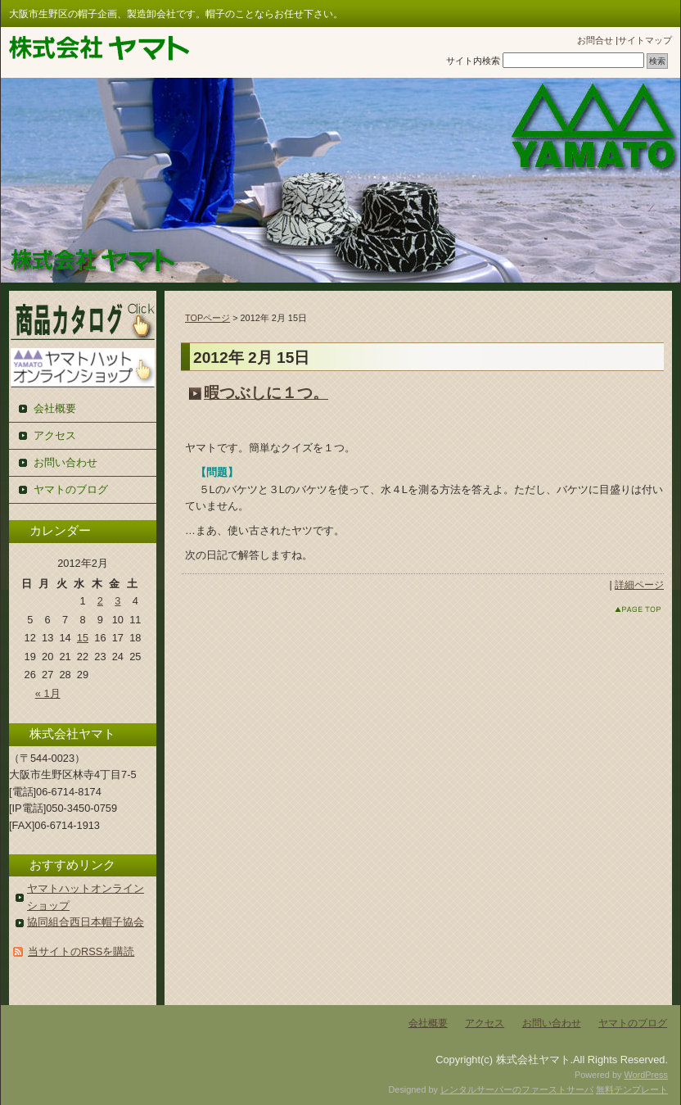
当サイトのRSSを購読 (81, 951)
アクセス (55, 435)
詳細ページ (639, 585)
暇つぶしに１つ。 (266, 392)
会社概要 (55, 408)
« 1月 (48, 693)
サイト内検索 (473, 61)
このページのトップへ (622, 609)
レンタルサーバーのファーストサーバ (516, 1089)
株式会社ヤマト (99, 48)
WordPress (646, 1075)
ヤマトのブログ (71, 489)
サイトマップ (645, 40)
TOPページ (207, 318)
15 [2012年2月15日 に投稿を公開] (82, 638)
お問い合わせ (65, 462)
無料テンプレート (632, 1089)
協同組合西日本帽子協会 (85, 922)
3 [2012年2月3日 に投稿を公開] (117, 601)
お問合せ (595, 40)
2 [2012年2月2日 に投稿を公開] (100, 601)
